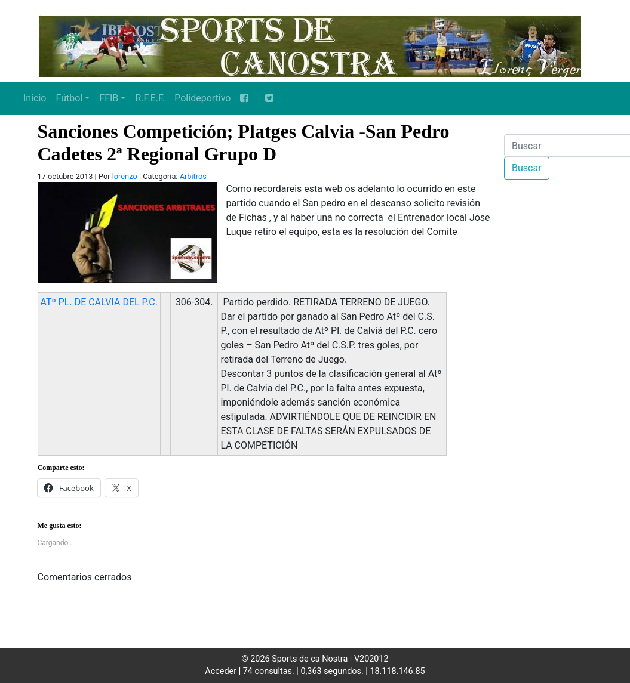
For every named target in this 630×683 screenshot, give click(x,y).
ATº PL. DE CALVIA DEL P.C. (99, 302)
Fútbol (69, 98)
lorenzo (124, 176)
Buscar (527, 168)
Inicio (34, 98)
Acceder (220, 671)
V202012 (371, 659)
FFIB (108, 98)
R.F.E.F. (150, 98)
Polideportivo (202, 98)
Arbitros (193, 176)
